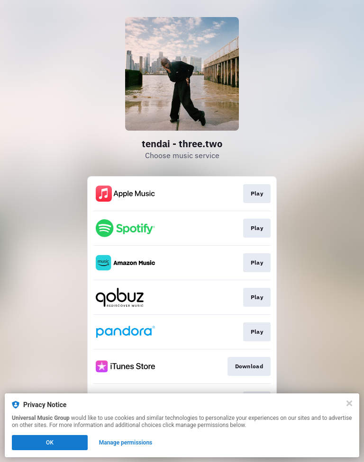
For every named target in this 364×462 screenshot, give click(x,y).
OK (50, 442)
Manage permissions (126, 442)
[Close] (349, 403)
